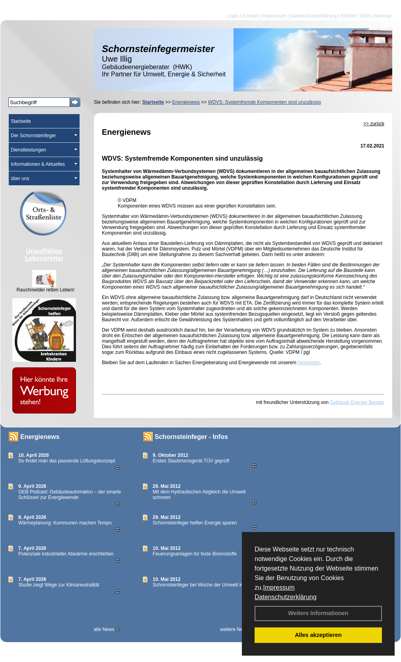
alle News (106, 629)
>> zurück (373, 123)
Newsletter (309, 362)
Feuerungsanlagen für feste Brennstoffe (195, 554)
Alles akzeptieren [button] (318, 635)
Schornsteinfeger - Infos (191, 436)
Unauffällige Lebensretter (44, 255)
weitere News (237, 629)
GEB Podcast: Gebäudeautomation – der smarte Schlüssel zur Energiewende (69, 494)
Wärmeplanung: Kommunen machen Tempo (65, 523)
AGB (365, 16)
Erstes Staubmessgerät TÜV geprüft (191, 461)
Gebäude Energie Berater (357, 402)
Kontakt (251, 16)
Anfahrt (348, 16)
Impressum (278, 587)
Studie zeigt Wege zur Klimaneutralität (58, 585)
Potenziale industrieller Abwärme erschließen (65, 554)
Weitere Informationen (318, 613)
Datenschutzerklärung (286, 597)
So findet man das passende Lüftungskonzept (66, 461)
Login (233, 16)
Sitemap (382, 16)
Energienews (40, 436)
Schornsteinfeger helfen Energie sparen (195, 523)
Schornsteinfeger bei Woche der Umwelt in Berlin (205, 585)
